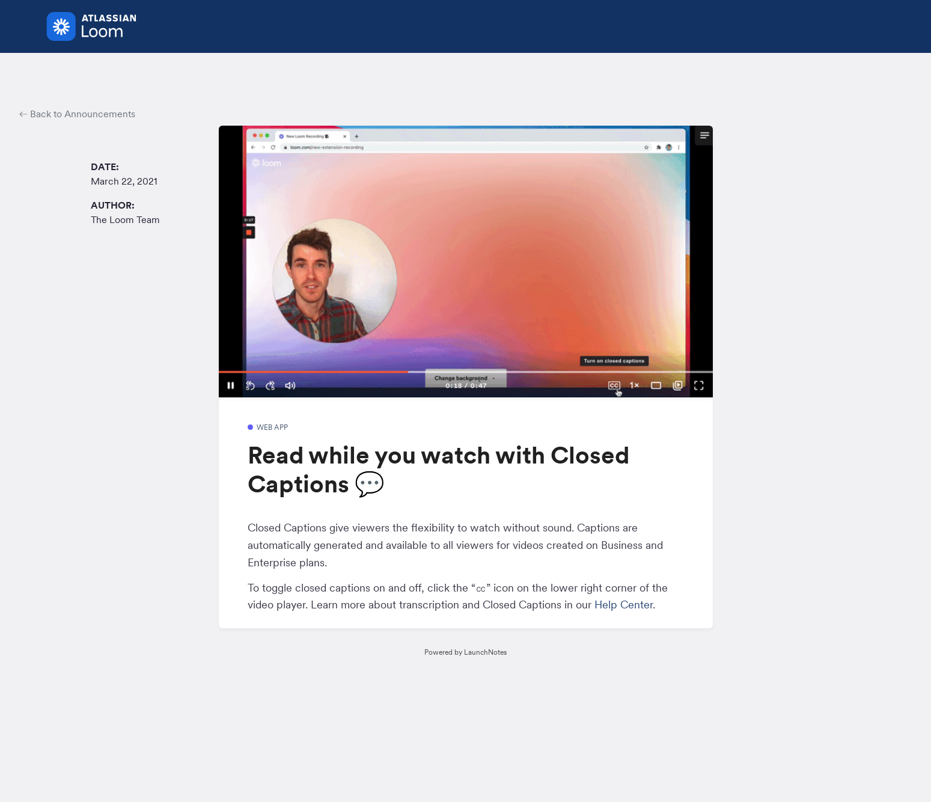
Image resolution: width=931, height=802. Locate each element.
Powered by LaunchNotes (465, 652)
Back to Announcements (77, 114)
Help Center (623, 604)
